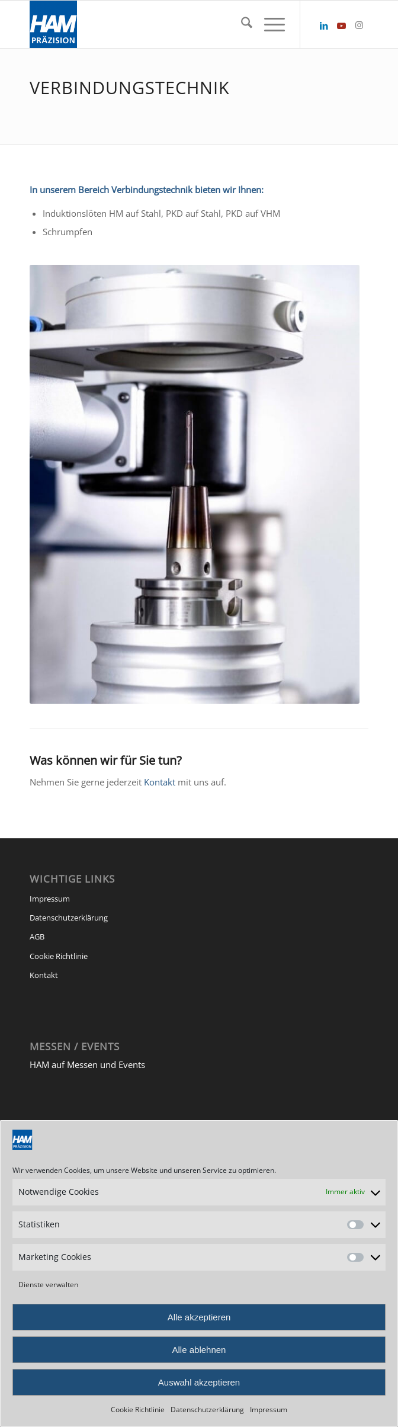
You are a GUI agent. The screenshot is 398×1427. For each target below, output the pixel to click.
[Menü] (268, 24)
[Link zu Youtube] (342, 26)
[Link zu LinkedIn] (324, 26)
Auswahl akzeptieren (199, 1382)
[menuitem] (240, 24)
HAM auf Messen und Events (87, 1064)
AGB (37, 936)
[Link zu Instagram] (359, 25)
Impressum (268, 1409)
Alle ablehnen (199, 1350)
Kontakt (159, 782)
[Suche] (240, 24)
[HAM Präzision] (165, 24)
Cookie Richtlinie (138, 1409)
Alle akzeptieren (199, 1317)
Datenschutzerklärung (207, 1409)
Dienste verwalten (48, 1285)
